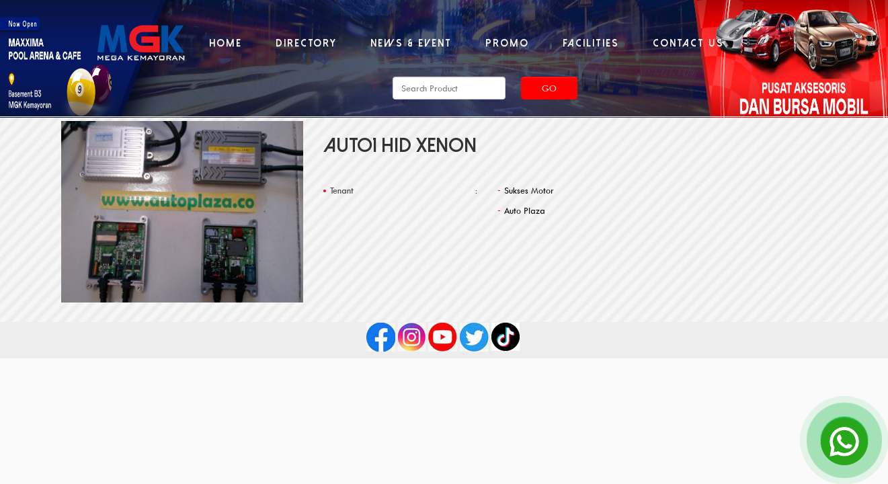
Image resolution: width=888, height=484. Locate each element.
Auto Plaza (524, 210)
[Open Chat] (844, 440)
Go (549, 88)
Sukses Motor (529, 190)
